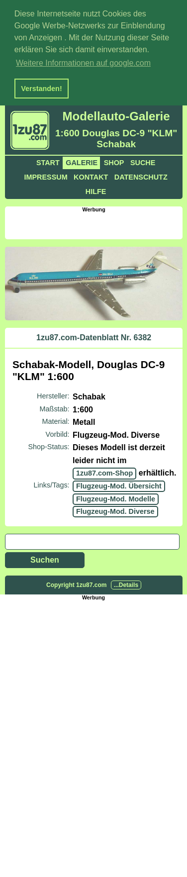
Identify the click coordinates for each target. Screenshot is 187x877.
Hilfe (96, 190)
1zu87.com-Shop (104, 472)
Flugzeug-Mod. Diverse (115, 510)
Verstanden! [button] (41, 89)
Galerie (81, 161)
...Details (126, 583)
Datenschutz (141, 176)
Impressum (45, 176)
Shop (114, 161)
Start (48, 161)
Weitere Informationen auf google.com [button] (83, 63)
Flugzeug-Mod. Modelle (115, 497)
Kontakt (91, 176)
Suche (142, 161)
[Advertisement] (96, 223)
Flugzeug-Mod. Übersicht (119, 484)
